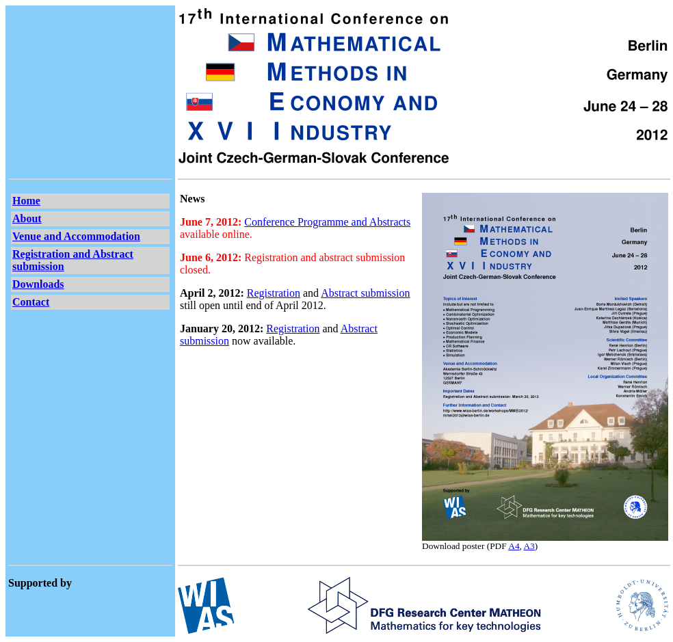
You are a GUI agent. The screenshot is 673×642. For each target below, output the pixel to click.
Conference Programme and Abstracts (327, 222)
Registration (273, 293)
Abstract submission (365, 293)
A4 (513, 546)
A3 (528, 546)
